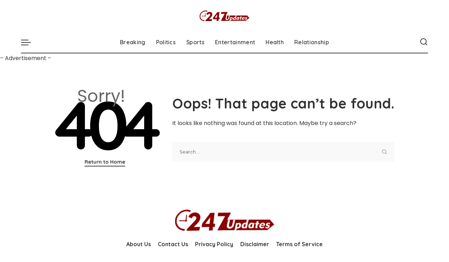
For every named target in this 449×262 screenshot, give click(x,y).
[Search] (424, 42)
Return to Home (105, 161)
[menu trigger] (29, 42)
